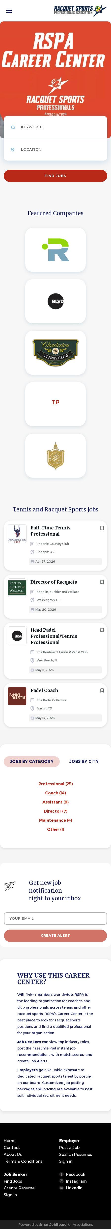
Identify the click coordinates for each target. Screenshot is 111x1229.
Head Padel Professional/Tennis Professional (53, 636)
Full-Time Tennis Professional (50, 531)
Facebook (75, 1174)
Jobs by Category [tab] (32, 761)
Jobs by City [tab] (84, 761)
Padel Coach (44, 690)
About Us (13, 1154)
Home (10, 1140)
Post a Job (69, 1147)
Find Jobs (55, 176)
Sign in (65, 1161)
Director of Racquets (53, 582)
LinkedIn (74, 1188)
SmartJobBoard (53, 1224)
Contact (12, 1147)
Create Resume (19, 1188)
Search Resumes (75, 1154)
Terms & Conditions (23, 1161)
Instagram (76, 1181)
